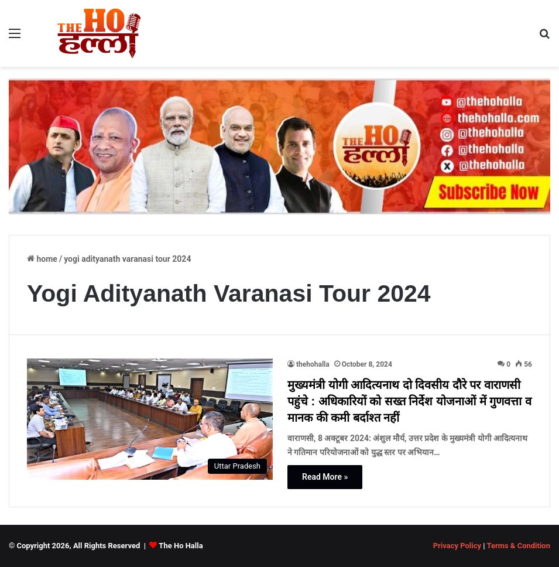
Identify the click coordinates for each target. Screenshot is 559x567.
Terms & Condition (518, 545)
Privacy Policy (457, 545)
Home (42, 259)
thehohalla (313, 364)
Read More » (325, 476)
